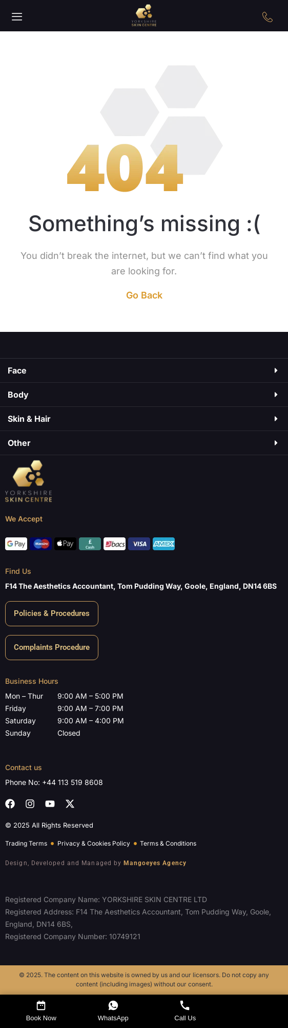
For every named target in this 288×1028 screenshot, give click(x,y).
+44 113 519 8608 (72, 782)
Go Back (144, 295)
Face (17, 370)
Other (19, 443)
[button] (17, 17)
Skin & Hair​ (29, 419)
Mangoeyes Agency (155, 863)
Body (18, 394)
